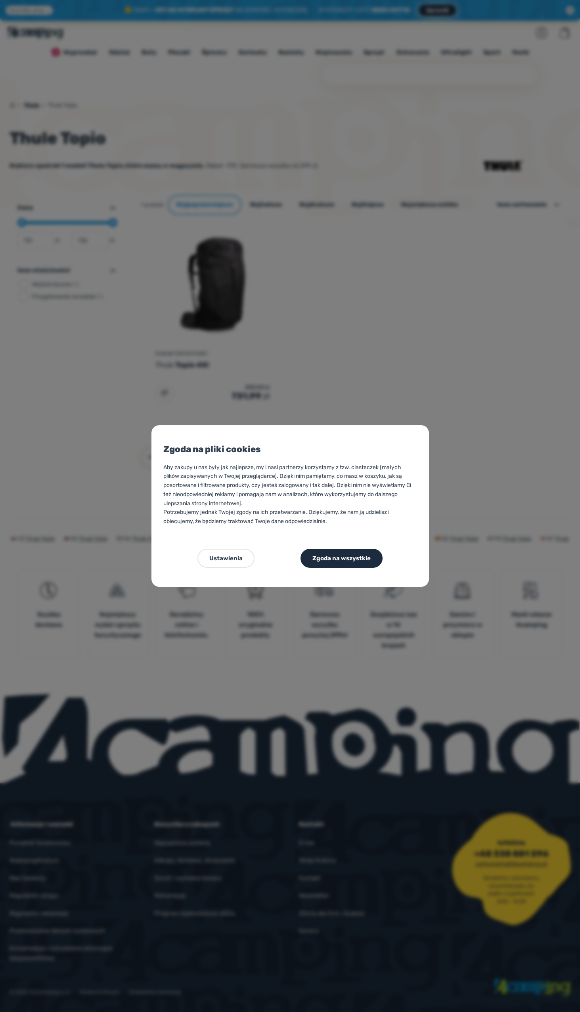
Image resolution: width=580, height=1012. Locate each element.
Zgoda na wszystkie (341, 558)
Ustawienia (226, 558)
